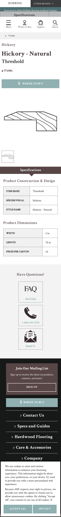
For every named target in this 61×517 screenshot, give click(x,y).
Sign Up (31, 387)
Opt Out (45, 509)
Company (33, 458)
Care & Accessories (33, 448)
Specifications (24, 15)
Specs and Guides (33, 426)
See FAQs (30, 292)
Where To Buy (32, 402)
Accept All (17, 509)
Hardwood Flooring (34, 437)
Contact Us (33, 416)
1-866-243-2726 (30, 315)
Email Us (30, 339)
